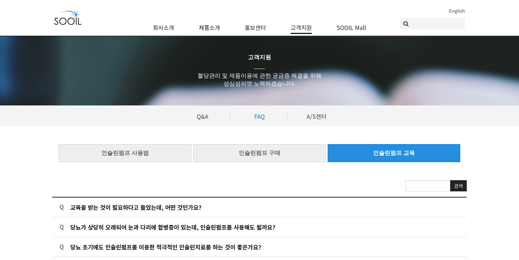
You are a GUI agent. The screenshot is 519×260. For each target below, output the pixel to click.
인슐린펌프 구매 (259, 153)
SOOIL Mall (351, 23)
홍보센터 (255, 23)
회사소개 (163, 23)
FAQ (259, 116)
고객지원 (301, 23)
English (457, 10)
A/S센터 (317, 116)
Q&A (202, 116)
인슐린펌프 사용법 (125, 153)
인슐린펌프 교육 (394, 153)
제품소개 (209, 23)
